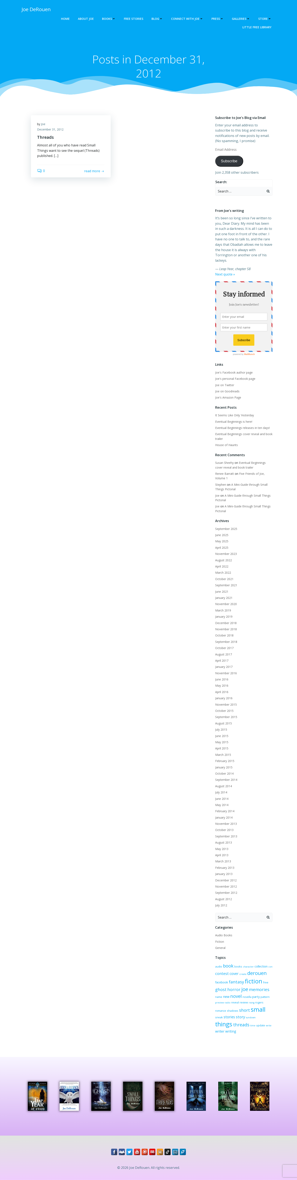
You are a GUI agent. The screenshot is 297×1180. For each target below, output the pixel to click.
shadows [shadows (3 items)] (232, 1011)
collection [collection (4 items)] (261, 966)
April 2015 (221, 748)
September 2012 (226, 893)
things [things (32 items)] (223, 1024)
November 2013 (226, 824)
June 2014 (221, 799)
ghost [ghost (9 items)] (221, 989)
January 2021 (223, 598)
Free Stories (133, 19)
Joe (43, 124)
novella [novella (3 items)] (247, 997)
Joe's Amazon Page (228, 397)
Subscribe (229, 161)
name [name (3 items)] (218, 997)
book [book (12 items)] (228, 966)
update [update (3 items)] (260, 1025)
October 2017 (224, 648)
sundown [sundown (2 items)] (251, 1017)
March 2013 (223, 861)
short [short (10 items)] (244, 1010)
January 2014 (223, 817)
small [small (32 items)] (258, 1009)
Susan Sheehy (224, 463)
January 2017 (223, 667)
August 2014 (223, 786)
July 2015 (221, 729)
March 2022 (223, 573)
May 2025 (221, 541)
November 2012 (226, 886)
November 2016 (226, 673)
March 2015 (223, 755)
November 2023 (226, 554)
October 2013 (224, 830)
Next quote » (225, 274)
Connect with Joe (187, 19)
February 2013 (224, 868)
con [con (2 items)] (270, 966)
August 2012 (223, 899)
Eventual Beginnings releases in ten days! (242, 428)
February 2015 (224, 761)
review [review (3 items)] (244, 1002)
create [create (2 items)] (243, 974)
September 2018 (226, 642)
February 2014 (224, 811)
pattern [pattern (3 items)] (265, 997)
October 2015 (224, 711)
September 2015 (226, 717)
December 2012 (226, 880)
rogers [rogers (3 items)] (259, 1002)
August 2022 (223, 560)
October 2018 (224, 635)
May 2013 (221, 849)
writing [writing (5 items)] (230, 1031)
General (220, 948)
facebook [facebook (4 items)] (221, 982)
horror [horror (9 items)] (234, 989)
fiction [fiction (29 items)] (253, 981)
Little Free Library (256, 27)
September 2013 (226, 836)
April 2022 (221, 566)
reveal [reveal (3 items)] (235, 1002)
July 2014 (221, 792)
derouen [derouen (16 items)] (257, 973)
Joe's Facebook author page (234, 372)
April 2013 (221, 855)
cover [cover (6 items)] (234, 973)
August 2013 (223, 842)
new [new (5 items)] (226, 996)
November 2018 (226, 629)
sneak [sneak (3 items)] (219, 1017)
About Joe (86, 19)
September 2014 (226, 780)
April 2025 (221, 548)
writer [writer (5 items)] (219, 1031)
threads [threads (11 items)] (241, 1025)
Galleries (241, 19)
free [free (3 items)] (265, 982)
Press (217, 19)
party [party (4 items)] (256, 997)
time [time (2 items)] (252, 1025)
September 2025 (226, 529)
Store (264, 19)
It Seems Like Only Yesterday (234, 415)
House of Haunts (226, 445)
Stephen (220, 485)
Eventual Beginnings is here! (233, 422)
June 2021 (221, 592)
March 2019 (223, 610)
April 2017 (221, 660)
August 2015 (223, 723)
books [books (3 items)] (238, 966)
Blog (157, 19)
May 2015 (221, 742)
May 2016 (221, 685)
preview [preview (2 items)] (219, 1002)
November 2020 (226, 604)
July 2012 (221, 905)
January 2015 (223, 767)
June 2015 (221, 736)
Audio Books (223, 935)
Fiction (219, 942)
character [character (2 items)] (248, 966)
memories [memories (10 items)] (259, 989)
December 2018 (226, 623)
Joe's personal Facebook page (235, 379)
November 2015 (226, 704)
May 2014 (221, 805)
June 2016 (221, 679)
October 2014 (224, 773)
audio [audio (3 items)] (218, 966)
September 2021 (226, 585)
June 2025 (221, 535)
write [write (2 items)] (268, 1025)
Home (65, 19)
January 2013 (223, 874)
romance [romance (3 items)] (220, 1011)
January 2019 (223, 616)
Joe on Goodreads (227, 391)
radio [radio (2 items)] (227, 1002)
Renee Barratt (224, 474)
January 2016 (223, 698)
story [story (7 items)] (240, 1016)
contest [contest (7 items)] (222, 973)
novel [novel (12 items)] (236, 996)
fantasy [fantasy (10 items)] (236, 982)
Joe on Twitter (224, 385)
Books (109, 19)
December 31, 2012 (50, 129)
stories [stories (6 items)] (229, 1017)
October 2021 (224, 579)
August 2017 (223, 654)
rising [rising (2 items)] (251, 1002)
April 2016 (221, 692)
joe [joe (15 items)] (244, 989)
